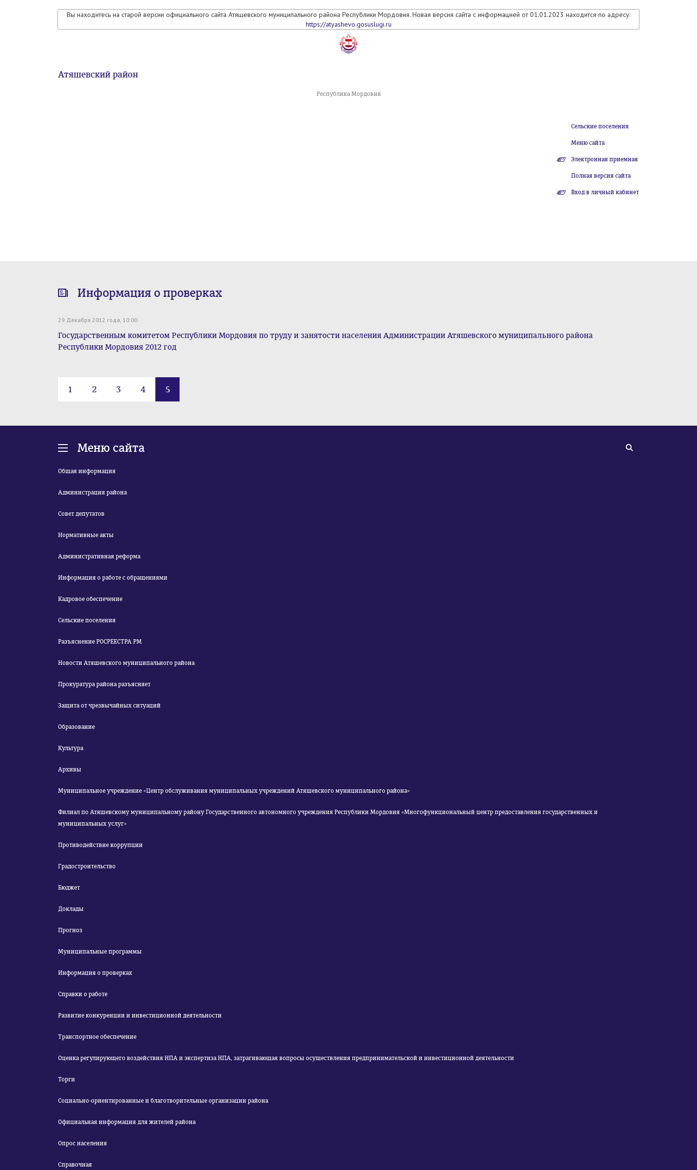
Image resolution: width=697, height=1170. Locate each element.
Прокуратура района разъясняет (104, 684)
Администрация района (92, 492)
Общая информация (87, 471)
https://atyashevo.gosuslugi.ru (349, 24)
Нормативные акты (86, 535)
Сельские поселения (600, 126)
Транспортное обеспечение (97, 1036)
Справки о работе (82, 994)
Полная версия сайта (601, 175)
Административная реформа (99, 556)
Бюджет (69, 887)
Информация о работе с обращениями (112, 577)
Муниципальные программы (100, 951)
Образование (76, 727)
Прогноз (70, 930)
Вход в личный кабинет (605, 192)
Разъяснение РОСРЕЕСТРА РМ (100, 641)
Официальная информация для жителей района (127, 1122)
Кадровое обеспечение (90, 599)
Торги (66, 1079)
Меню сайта (588, 142)
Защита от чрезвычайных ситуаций (109, 705)
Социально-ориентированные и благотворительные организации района (163, 1100)
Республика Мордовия (349, 94)
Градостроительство (87, 866)
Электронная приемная (604, 159)
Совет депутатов (81, 513)
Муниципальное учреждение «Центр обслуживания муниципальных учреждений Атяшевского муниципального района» (234, 790)
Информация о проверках (95, 973)
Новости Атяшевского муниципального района (126, 663)
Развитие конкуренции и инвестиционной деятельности (140, 1015)
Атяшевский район (98, 74)
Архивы (69, 769)
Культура (70, 748)
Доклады (71, 909)
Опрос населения (82, 1143)
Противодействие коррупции (100, 845)
